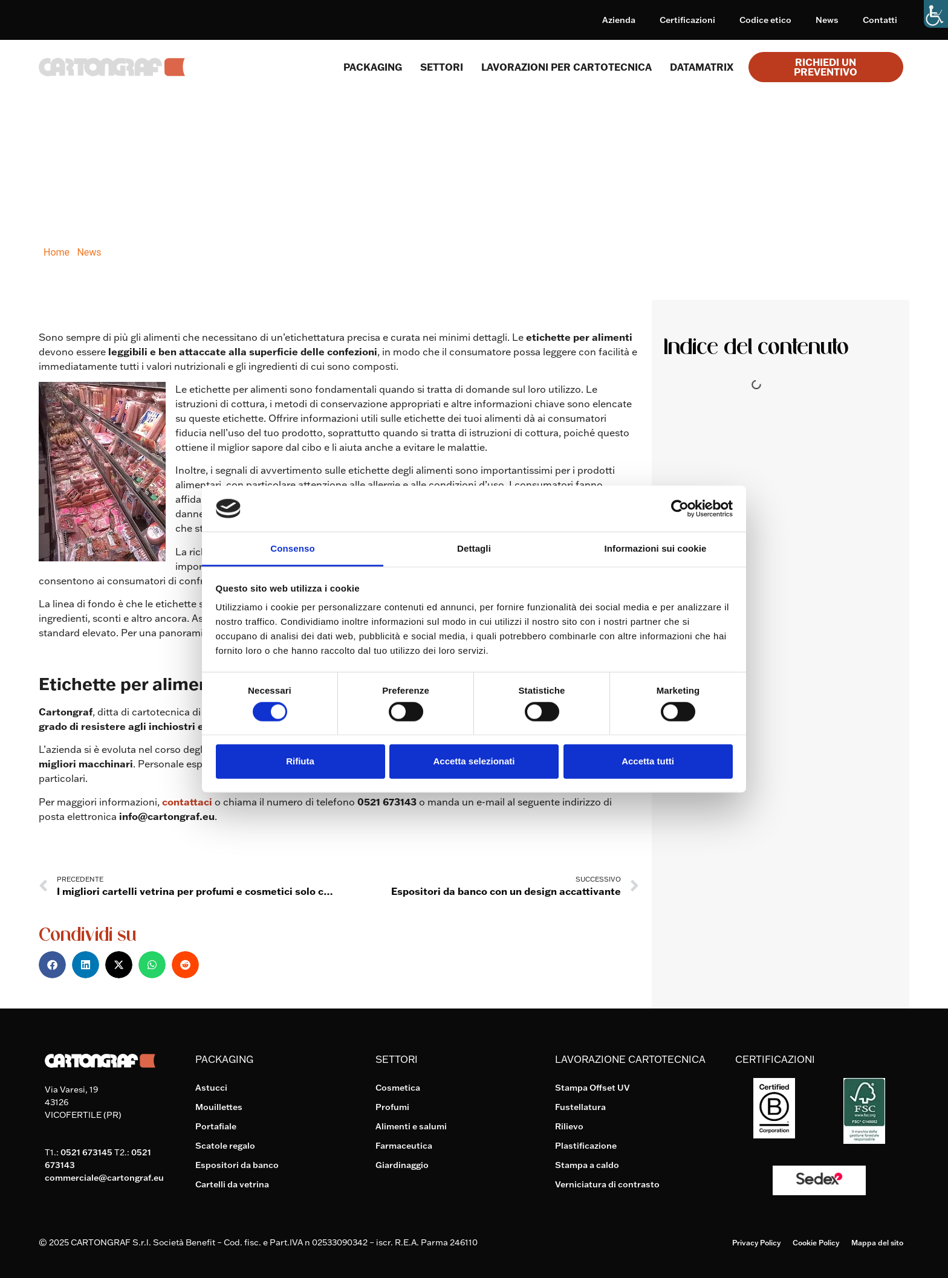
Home (57, 252)
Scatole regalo (225, 1145)
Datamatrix (701, 67)
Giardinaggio (402, 1165)
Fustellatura (580, 1107)
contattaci (187, 802)
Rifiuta (300, 761)
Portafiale (215, 1126)
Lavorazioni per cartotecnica (566, 67)
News (827, 20)
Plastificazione (586, 1145)
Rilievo (569, 1126)
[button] (52, 964)
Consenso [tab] (292, 548)
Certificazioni (687, 20)
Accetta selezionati (474, 761)
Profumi (392, 1107)
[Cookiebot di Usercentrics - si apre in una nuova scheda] (680, 509)
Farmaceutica (403, 1145)
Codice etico (765, 20)
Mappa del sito (877, 1242)
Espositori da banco (237, 1165)
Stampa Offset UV (592, 1087)
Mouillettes (218, 1107)
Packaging (372, 67)
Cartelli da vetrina (232, 1184)
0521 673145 (86, 1152)
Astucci (211, 1087)
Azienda (618, 20)
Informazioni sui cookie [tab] (656, 548)
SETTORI (441, 67)
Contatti (880, 20)
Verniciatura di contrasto (607, 1184)
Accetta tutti (648, 761)
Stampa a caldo (587, 1165)
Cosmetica (397, 1087)
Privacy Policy (756, 1242)
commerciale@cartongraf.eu (104, 1177)
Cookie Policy (816, 1242)
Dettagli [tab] (474, 548)
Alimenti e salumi (411, 1126)
